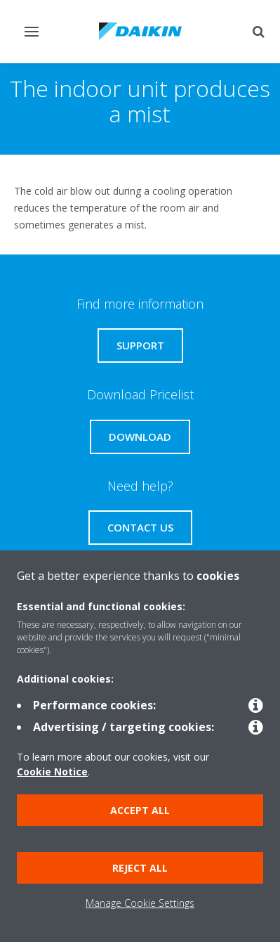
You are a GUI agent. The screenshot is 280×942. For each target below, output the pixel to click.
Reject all (140, 868)
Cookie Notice (52, 771)
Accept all (140, 810)
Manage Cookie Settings (140, 903)
